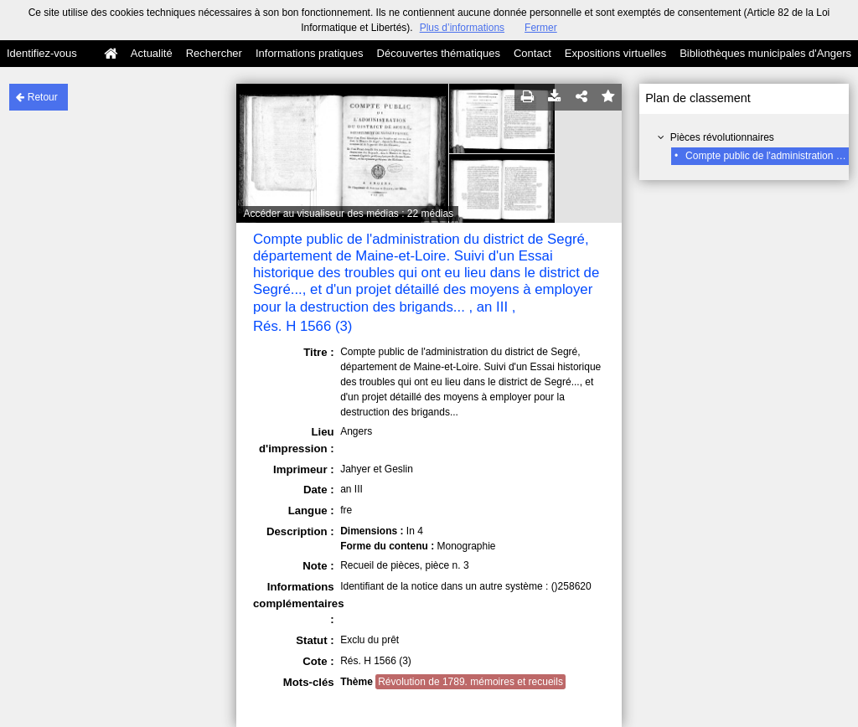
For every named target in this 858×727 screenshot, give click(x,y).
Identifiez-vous (42, 53)
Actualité (152, 53)
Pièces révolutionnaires (722, 137)
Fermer (541, 28)
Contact (532, 53)
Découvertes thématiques (438, 53)
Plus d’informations (462, 28)
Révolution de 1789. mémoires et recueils (470, 682)
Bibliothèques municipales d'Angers (765, 53)
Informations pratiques (310, 53)
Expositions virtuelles (615, 53)
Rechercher (214, 53)
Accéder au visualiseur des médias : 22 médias (348, 213)
